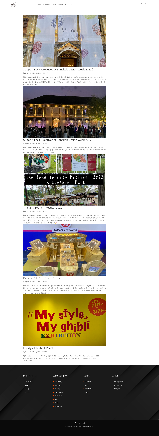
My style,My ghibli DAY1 (38, 348)
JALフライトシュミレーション (42, 278)
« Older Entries (28, 361)
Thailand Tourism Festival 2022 (42, 207)
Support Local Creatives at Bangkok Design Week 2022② (58, 69)
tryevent (28, 73)
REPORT (45, 73)
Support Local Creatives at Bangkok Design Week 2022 (57, 140)
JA (71, 5)
